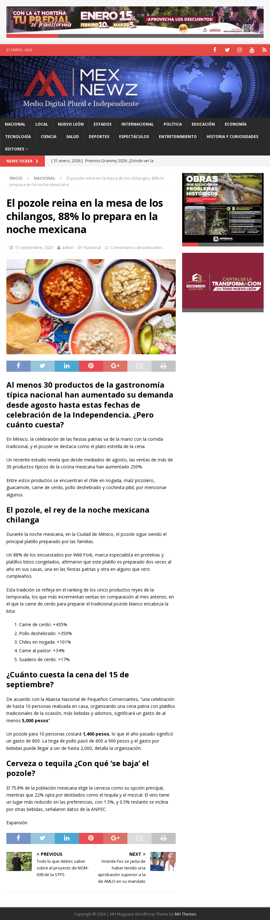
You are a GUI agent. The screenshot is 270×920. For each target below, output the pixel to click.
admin (68, 247)
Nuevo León (71, 123)
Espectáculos (134, 136)
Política (173, 123)
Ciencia (48, 136)
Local (41, 123)
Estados (102, 123)
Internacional (137, 123)
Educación (203, 123)
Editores (14, 148)
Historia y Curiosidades (232, 136)
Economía (235, 123)
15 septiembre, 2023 (34, 247)
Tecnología (18, 136)
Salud (72, 136)
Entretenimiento (178, 136)
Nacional (15, 123)
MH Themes (185, 914)
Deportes (99, 136)
